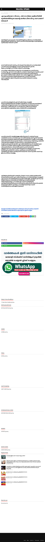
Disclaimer (42, 540)
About (28, 540)
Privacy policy (37, 540)
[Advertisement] (22, 3)
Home (25, 540)
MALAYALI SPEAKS (5, 23)
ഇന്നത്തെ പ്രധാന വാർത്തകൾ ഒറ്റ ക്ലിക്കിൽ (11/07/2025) (16, 472)
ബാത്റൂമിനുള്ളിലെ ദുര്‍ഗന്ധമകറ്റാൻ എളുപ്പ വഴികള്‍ (15, 455)
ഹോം (2, 12)
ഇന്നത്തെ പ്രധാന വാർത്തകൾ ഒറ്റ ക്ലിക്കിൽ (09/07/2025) (16, 477)
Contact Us (32, 540)
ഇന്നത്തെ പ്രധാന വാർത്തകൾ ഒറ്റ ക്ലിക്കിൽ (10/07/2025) (16, 482)
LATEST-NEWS (6, 12)
